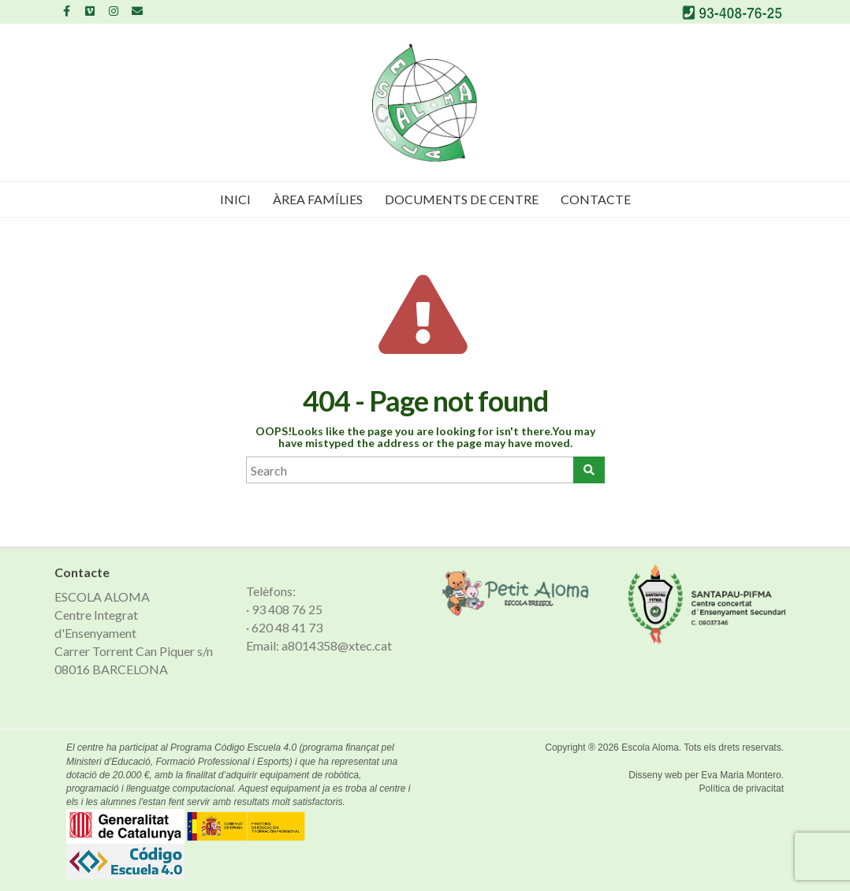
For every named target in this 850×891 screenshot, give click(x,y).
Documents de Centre (462, 199)
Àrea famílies (318, 199)
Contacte (596, 199)
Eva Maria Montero (741, 775)
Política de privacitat (741, 788)
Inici (235, 199)
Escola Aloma (650, 747)
